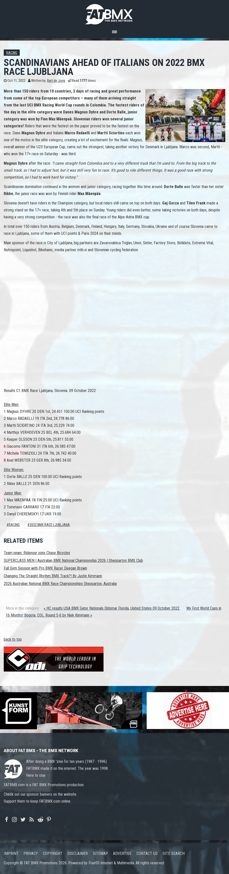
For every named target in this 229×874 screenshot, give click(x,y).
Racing (11, 53)
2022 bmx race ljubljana (50, 525)
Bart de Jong (56, 81)
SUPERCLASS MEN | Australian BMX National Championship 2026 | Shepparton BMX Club (73, 560)
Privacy (30, 853)
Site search (174, 853)
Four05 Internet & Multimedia (111, 863)
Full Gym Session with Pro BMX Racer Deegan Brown (45, 568)
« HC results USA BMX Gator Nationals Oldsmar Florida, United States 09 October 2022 (112, 608)
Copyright (52, 853)
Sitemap (100, 853)
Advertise (122, 853)
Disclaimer (77, 853)
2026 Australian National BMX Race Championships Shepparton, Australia (60, 583)
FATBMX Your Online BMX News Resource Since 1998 (114, 13)
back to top (13, 639)
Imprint (11, 853)
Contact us (147, 853)
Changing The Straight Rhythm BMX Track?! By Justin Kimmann (53, 576)
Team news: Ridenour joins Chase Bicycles (37, 552)
